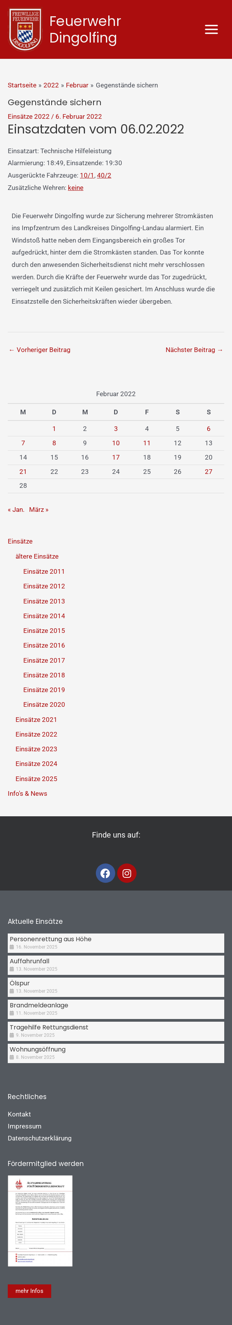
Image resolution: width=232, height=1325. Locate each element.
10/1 (87, 175)
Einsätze (20, 541)
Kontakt (19, 1114)
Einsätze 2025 (36, 779)
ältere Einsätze (37, 556)
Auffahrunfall (29, 961)
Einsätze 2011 (44, 571)
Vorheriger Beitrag (40, 350)
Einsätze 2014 (44, 616)
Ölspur (20, 983)
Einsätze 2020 (44, 704)
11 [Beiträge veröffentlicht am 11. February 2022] (147, 443)
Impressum (25, 1126)
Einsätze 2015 (44, 630)
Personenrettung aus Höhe (51, 939)
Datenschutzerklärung (40, 1138)
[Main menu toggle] (212, 29)
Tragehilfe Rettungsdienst (49, 1027)
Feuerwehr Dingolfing (85, 29)
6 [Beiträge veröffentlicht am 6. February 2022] (209, 429)
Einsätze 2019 (44, 690)
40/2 (104, 175)
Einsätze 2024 (36, 764)
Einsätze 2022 (29, 116)
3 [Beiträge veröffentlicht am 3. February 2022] (116, 429)
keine (75, 187)
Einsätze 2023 (36, 749)
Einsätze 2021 (36, 719)
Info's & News (27, 793)
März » (38, 509)
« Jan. (16, 509)
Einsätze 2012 (44, 586)
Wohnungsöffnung (38, 1049)
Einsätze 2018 (44, 675)
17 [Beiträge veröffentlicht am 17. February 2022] (116, 457)
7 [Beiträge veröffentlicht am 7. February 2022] (23, 443)
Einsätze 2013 (44, 601)
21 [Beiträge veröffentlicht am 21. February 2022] (23, 471)
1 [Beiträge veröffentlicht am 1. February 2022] (54, 429)
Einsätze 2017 (44, 660)
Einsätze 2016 (44, 645)
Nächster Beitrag (194, 350)
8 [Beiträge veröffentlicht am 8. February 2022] (54, 443)
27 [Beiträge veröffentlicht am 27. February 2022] (209, 471)
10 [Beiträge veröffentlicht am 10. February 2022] (116, 443)
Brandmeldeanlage (39, 1005)
